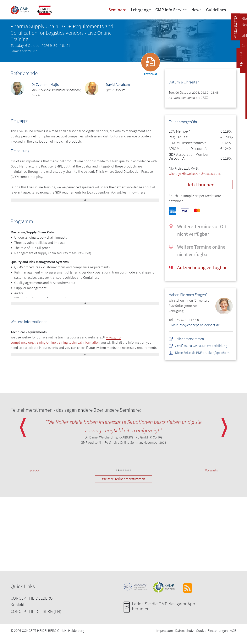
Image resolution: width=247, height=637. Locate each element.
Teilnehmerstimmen (189, 339)
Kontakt (18, 604)
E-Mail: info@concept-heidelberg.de (194, 325)
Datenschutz (184, 630)
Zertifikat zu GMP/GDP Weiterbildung (201, 345)
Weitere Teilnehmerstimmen (123, 478)
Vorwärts (211, 470)
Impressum (164, 630)
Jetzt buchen (201, 184)
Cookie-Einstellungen (212, 630)
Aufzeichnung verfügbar (202, 267)
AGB (233, 630)
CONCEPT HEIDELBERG (32, 598)
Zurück (34, 470)
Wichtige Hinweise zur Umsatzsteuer (194, 173)
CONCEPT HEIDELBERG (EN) (36, 611)
